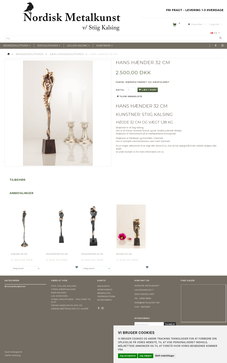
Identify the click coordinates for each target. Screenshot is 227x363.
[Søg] (220, 38)
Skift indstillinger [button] (164, 356)
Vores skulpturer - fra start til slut (71, 300)
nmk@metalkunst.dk (147, 302)
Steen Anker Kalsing (63, 289)
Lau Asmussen (59, 296)
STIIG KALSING (157, 114)
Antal (120, 89)
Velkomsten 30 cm (57, 254)
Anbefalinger (22, 193)
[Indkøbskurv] (176, 25)
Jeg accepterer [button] (128, 356)
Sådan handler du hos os (66, 305)
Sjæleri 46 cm (19, 254)
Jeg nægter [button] (145, 356)
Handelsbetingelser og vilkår (69, 309)
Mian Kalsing (58, 292)
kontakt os (130, 151)
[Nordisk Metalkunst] (71, 17)
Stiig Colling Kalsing (64, 286)
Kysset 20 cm (124, 254)
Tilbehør (18, 180)
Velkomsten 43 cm (92, 254)
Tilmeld (170, 324)
